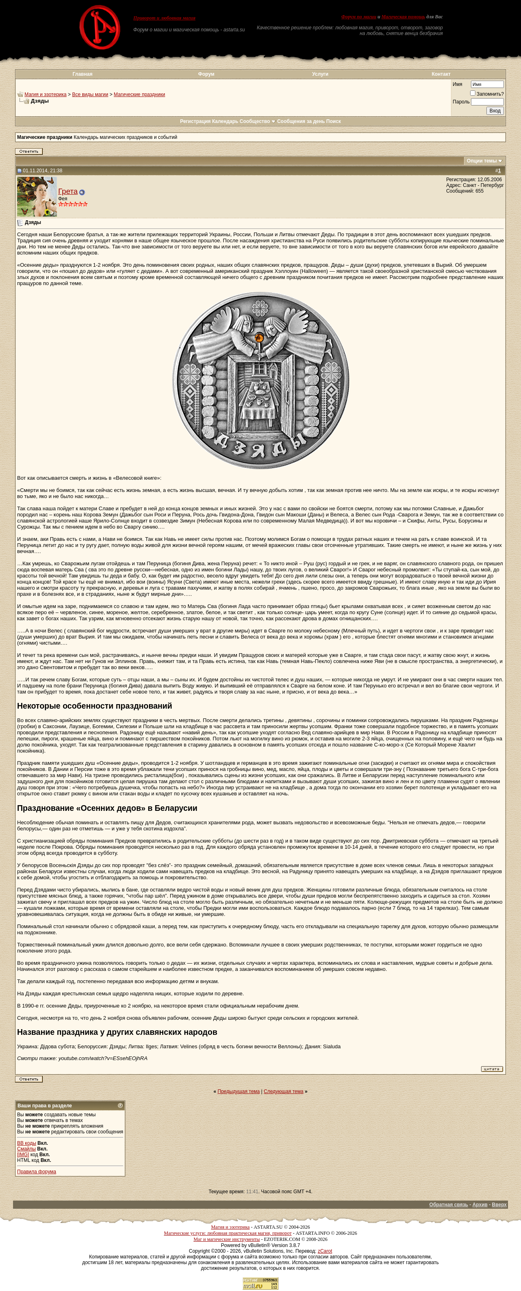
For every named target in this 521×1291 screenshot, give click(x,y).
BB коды (26, 1143)
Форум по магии (358, 17)
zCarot (325, 1251)
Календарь (225, 121)
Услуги (320, 74)
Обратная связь (448, 1205)
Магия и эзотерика (45, 94)
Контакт (441, 74)
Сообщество (258, 121)
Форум (206, 74)
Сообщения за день (301, 121)
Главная (82, 74)
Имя (457, 84)
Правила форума (36, 1172)
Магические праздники (139, 94)
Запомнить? (487, 94)
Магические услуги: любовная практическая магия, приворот (228, 1233)
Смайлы (26, 1149)
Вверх (499, 1205)
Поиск (333, 121)
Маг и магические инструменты (226, 1239)
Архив (480, 1205)
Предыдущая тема (239, 1091)
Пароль (461, 102)
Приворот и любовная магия (165, 18)
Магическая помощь (403, 17)
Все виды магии (90, 94)
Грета (68, 191)
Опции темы (482, 161)
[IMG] (23, 1154)
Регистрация (195, 121)
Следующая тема (283, 1091)
